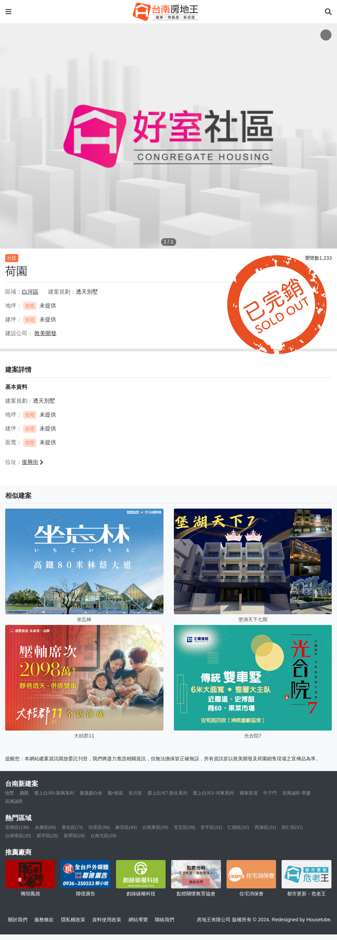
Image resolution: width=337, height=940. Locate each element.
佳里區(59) (99, 827)
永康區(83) (45, 827)
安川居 (135, 793)
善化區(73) (72, 827)
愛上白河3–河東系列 (213, 793)
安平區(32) (211, 827)
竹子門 (270, 793)
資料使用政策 (106, 919)
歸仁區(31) (292, 827)
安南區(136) (17, 827)
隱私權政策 (73, 919)
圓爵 (24, 793)
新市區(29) (47, 835)
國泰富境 (249, 793)
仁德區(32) (238, 827)
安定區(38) (184, 827)
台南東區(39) (155, 827)
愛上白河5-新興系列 (54, 793)
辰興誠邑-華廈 (296, 793)
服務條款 (44, 919)
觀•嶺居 (115, 793)
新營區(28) (74, 835)
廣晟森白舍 (91, 793)
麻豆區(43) (126, 827)
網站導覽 (138, 919)
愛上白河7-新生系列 (167, 793)
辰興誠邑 (14, 801)
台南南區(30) (18, 835)
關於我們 (17, 919)
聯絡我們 (164, 919)
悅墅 (9, 793)
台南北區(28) (103, 835)
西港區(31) (265, 827)
